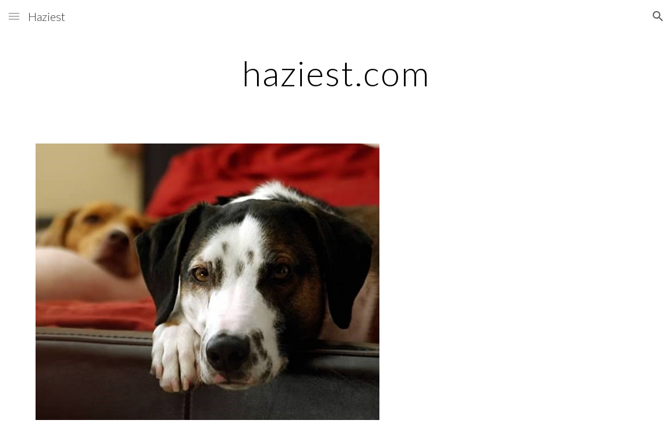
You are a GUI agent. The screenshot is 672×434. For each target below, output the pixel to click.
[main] (335, 73)
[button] (14, 16)
